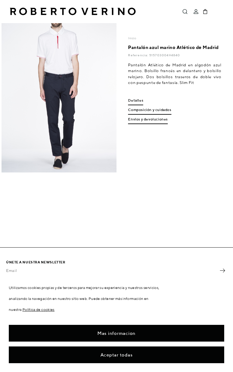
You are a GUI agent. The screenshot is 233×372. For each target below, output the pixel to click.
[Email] (112, 271)
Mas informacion (116, 333)
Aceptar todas (116, 354)
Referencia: (138, 55)
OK (222, 271)
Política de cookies (38, 309)
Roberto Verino (73, 11)
